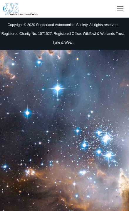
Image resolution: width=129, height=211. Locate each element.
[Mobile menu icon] (120, 9)
